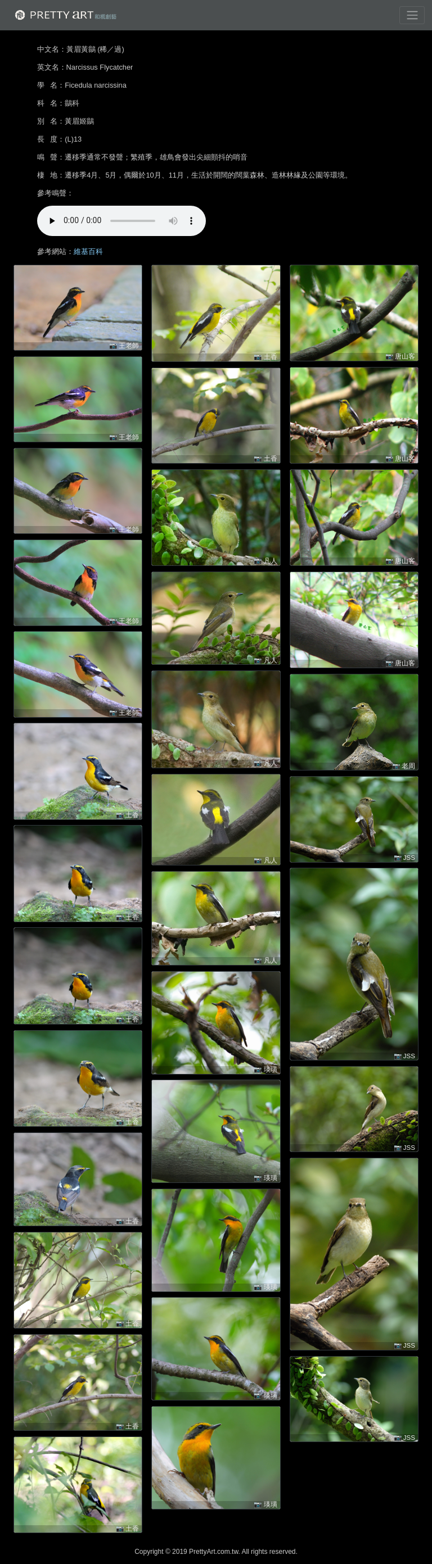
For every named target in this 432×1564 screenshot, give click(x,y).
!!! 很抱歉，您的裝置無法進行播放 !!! (121, 221)
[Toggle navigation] (412, 15)
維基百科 (88, 251)
